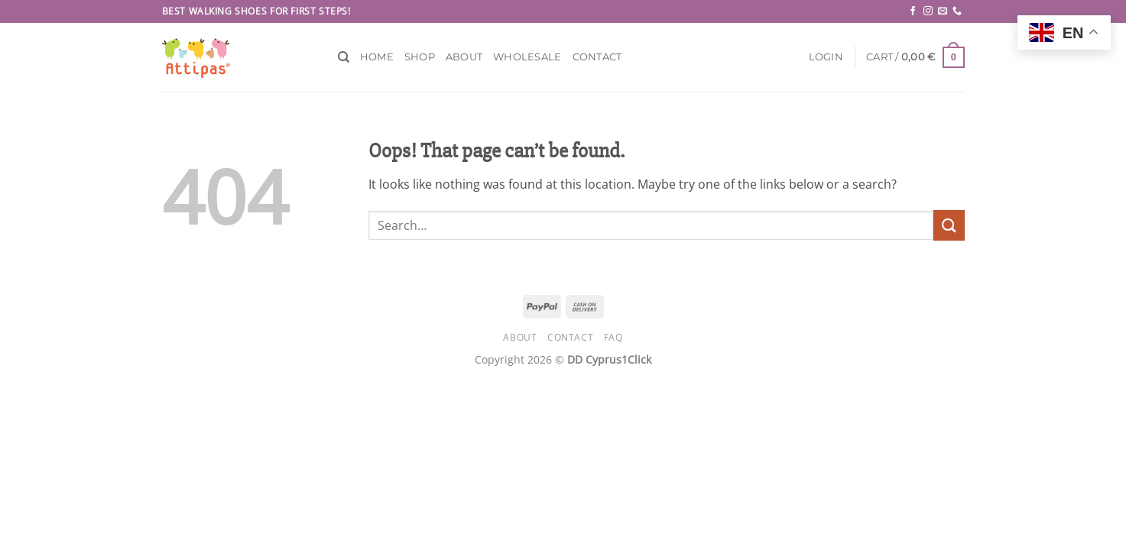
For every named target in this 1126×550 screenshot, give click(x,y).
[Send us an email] (942, 11)
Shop (419, 57)
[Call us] (957, 11)
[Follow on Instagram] (928, 11)
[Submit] (948, 225)
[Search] (343, 57)
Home (377, 57)
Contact (597, 57)
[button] (826, 57)
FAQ (613, 337)
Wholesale (527, 57)
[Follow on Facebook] (912, 11)
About (464, 57)
